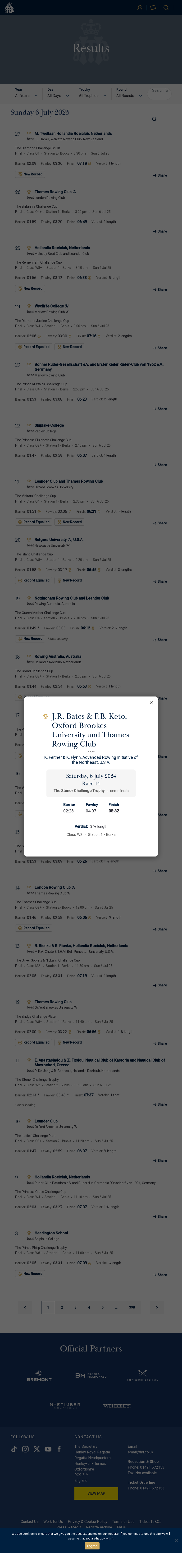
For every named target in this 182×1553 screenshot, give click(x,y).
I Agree (92, 1546)
